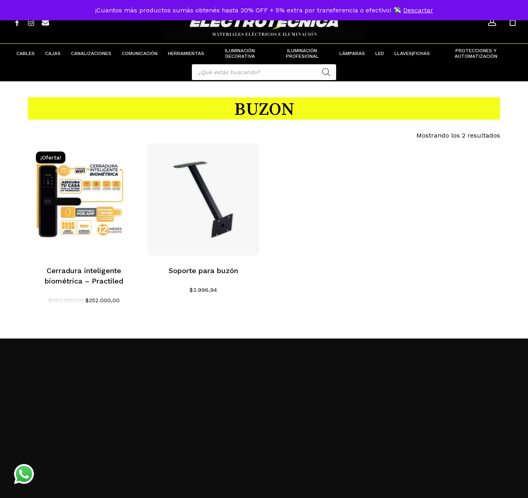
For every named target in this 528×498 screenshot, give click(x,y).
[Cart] (512, 22)
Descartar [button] (418, 10)
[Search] (326, 72)
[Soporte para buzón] (203, 200)
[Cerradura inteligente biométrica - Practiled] (84, 200)
